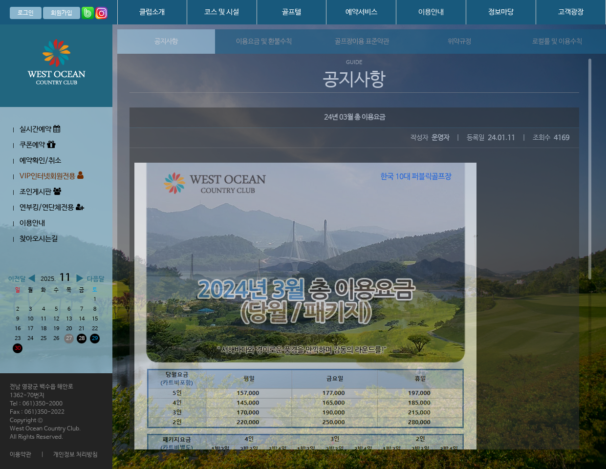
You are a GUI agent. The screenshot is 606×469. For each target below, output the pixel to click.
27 (69, 338)
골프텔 (291, 12)
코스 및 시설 (221, 12)
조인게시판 (40, 192)
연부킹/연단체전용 (52, 207)
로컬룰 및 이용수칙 (557, 41)
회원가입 (61, 13)
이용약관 (20, 454)
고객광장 (571, 12)
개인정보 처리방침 (75, 454)
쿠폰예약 (37, 145)
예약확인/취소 (40, 160)
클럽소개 (152, 12)
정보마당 (501, 12)
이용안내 (431, 12)
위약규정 (459, 41)
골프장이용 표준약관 (362, 41)
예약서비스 (361, 12)
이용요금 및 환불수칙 (264, 41)
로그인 (26, 13)
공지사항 (166, 41)
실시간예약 (40, 129)
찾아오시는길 (39, 238)
